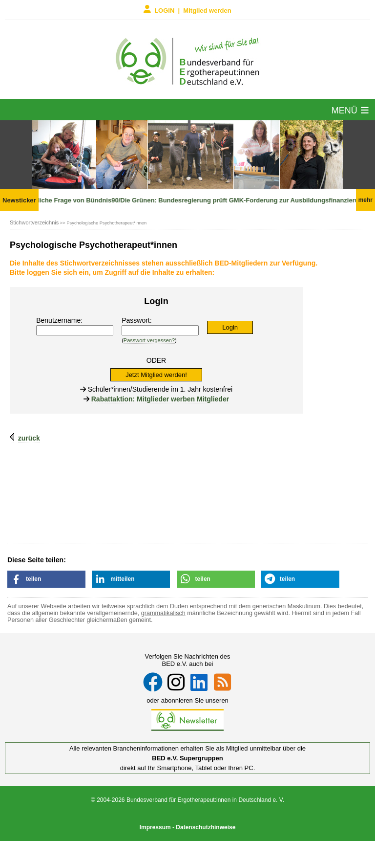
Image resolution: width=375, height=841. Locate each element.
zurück (29, 438)
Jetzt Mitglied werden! (156, 374)
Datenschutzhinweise (205, 827)
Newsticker (19, 200)
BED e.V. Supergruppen (187, 758)
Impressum (155, 827)
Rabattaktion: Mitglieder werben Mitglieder (160, 399)
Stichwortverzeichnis (34, 222)
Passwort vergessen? (149, 340)
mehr (365, 200)
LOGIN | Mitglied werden (187, 9)
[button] (46, 579)
